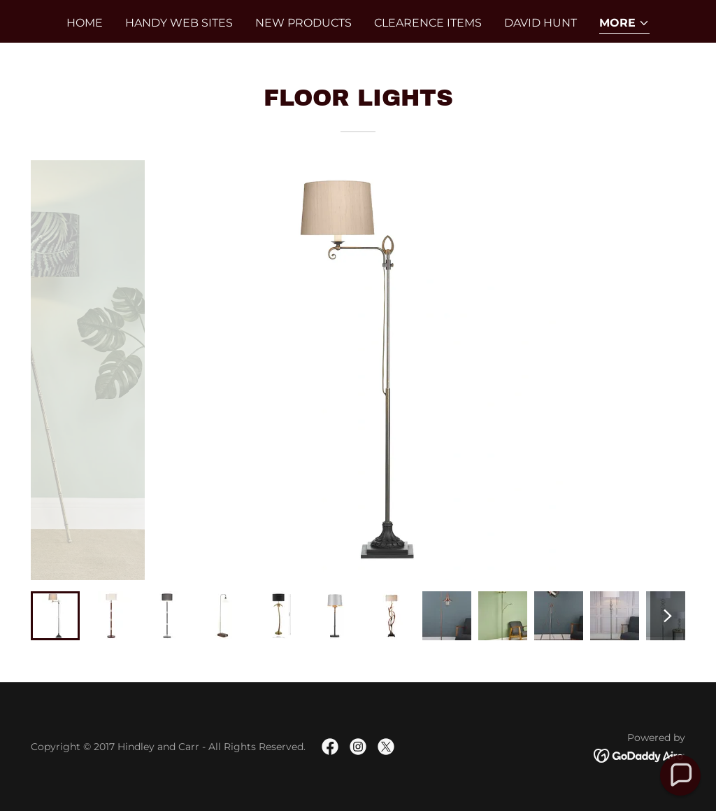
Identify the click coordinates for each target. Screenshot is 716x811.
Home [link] (84, 22)
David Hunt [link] (540, 22)
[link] (330, 747)
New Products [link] (303, 22)
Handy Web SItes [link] (179, 22)
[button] (624, 24)
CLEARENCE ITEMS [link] (428, 22)
